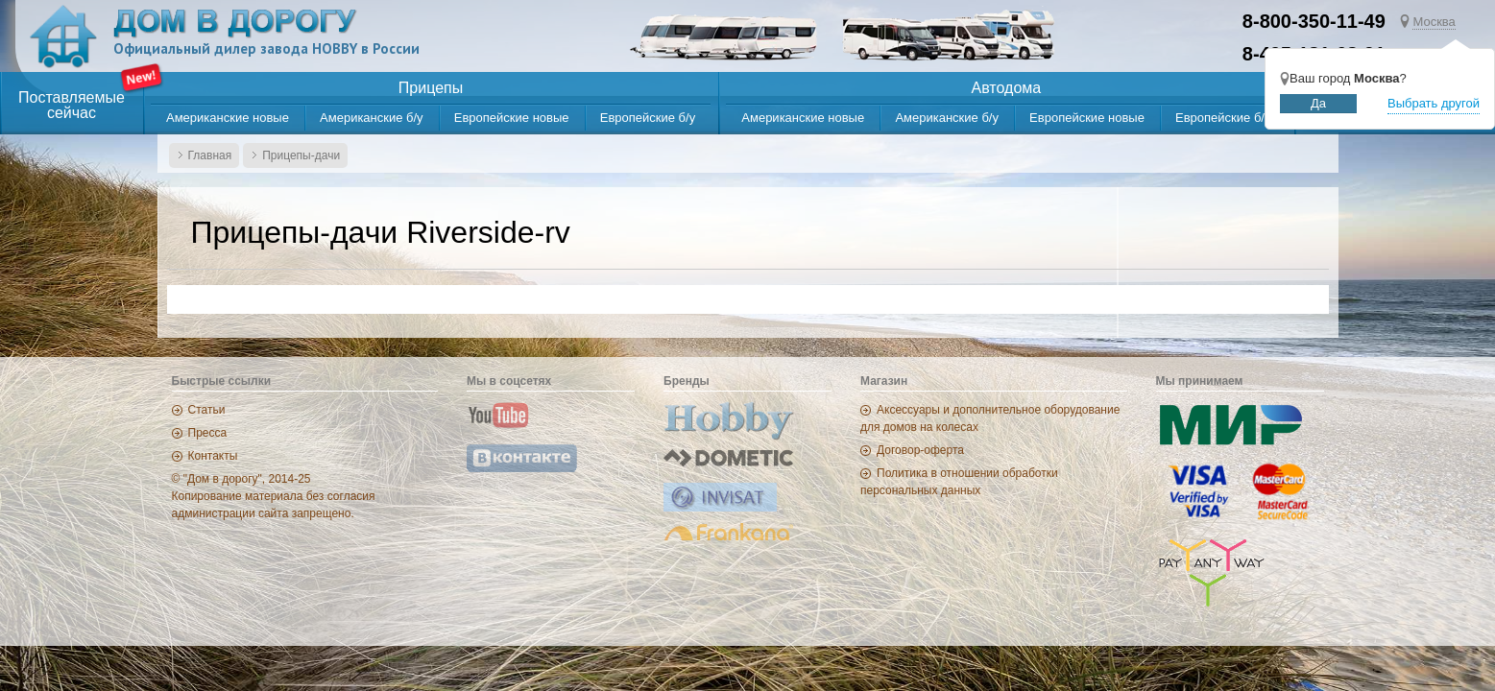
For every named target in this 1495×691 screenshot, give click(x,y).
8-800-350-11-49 (1314, 21)
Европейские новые (511, 117)
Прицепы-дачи (301, 155)
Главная (210, 155)
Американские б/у (371, 117)
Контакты (213, 456)
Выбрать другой (1433, 103)
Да (1318, 103)
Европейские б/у (647, 117)
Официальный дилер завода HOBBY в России (266, 48)
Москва (1433, 21)
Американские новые (227, 117)
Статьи (207, 410)
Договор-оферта (920, 450)
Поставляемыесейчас (71, 105)
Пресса (208, 433)
